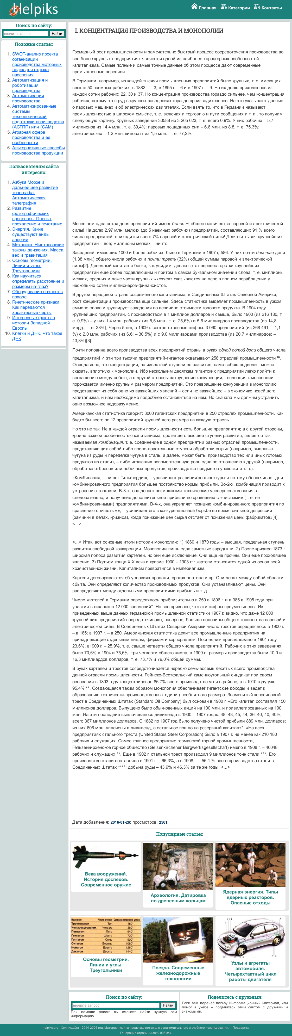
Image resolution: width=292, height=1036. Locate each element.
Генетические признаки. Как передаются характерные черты (36, 307)
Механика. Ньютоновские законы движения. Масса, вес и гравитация (38, 250)
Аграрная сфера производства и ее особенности (31, 137)
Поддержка (241, 1027)
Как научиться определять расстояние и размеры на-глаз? (38, 281)
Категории (239, 7)
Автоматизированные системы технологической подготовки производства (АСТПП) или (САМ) (38, 117)
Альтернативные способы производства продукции (38, 150)
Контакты (272, 7)
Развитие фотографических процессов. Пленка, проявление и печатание (37, 216)
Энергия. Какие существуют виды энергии (30, 234)
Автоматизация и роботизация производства (30, 85)
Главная (208, 7)
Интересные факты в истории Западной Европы (33, 323)
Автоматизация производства (28, 98)
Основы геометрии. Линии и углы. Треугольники (32, 265)
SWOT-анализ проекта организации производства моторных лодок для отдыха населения (37, 64)
